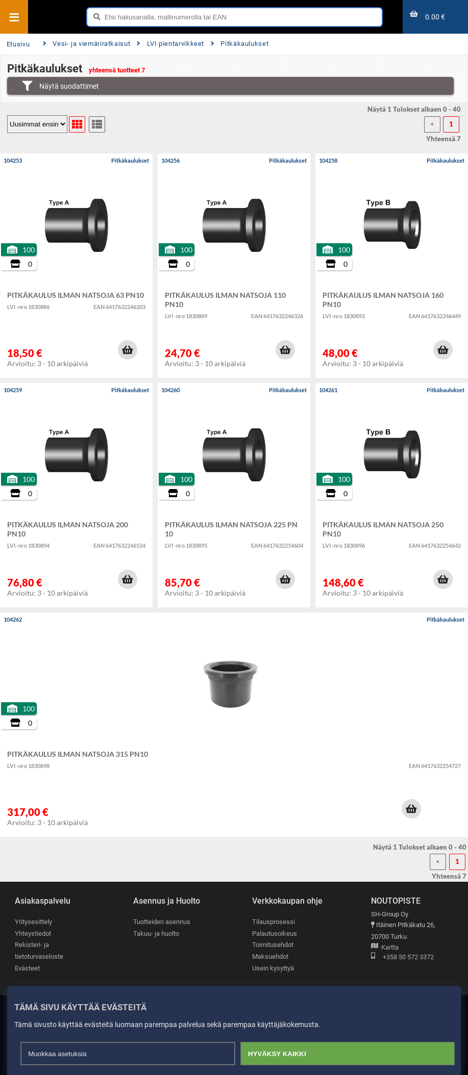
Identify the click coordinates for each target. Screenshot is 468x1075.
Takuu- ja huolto (156, 933)
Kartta (385, 948)
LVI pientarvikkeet (170, 43)
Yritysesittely (33, 922)
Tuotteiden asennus (161, 922)
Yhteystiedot (33, 933)
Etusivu (18, 44)
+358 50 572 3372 (402, 957)
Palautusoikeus (274, 933)
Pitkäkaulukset (239, 43)
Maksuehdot (270, 956)
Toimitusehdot (272, 945)
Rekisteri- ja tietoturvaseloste (39, 950)
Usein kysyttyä (273, 968)
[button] (127, 350)
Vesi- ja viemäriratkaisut (86, 43)
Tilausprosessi (273, 922)
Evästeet (27, 968)
